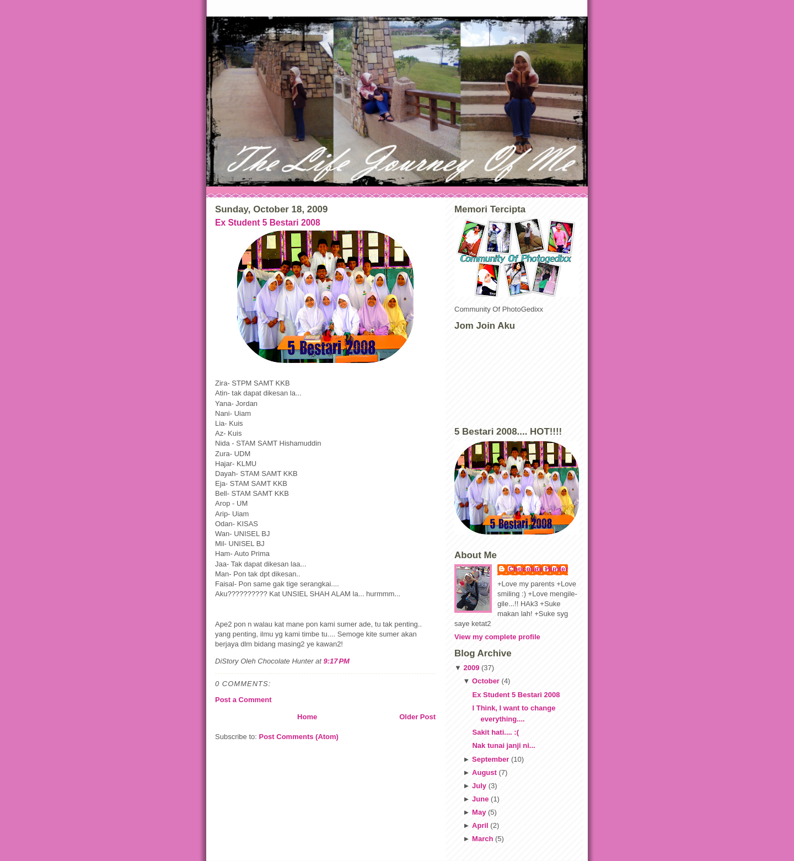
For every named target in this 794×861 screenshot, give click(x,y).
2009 (471, 668)
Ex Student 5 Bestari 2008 (267, 222)
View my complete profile (497, 637)
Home (307, 717)
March (482, 839)
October (486, 681)
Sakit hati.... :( (495, 732)
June (480, 799)
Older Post (417, 717)
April (480, 825)
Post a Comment (243, 700)
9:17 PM (337, 661)
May (479, 812)
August (484, 772)
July (479, 786)
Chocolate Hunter (538, 569)
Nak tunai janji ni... (503, 745)
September (490, 759)
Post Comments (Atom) (299, 736)
